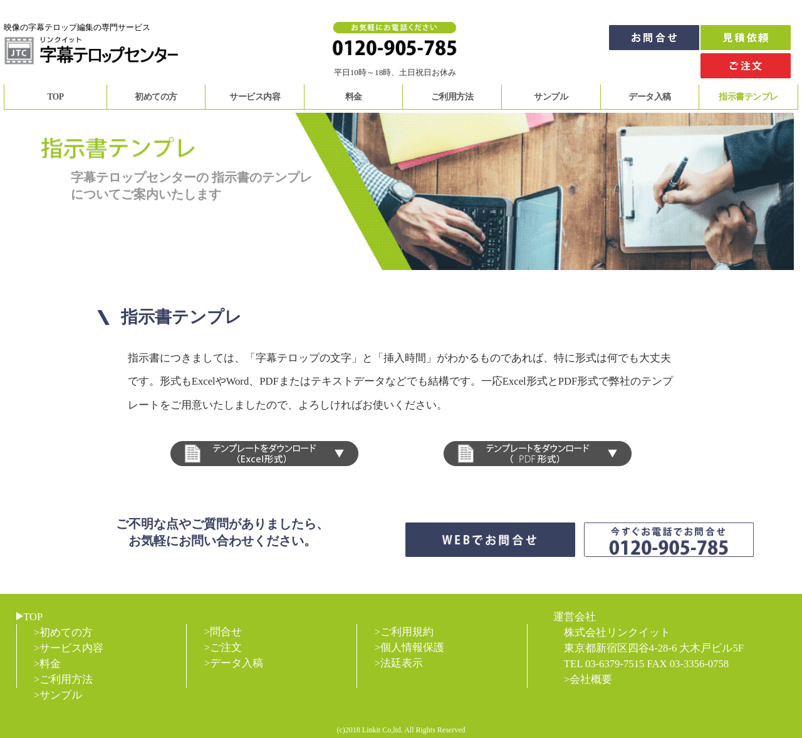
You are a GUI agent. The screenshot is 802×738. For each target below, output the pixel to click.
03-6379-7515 (614, 664)
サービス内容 (254, 96)
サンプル (551, 96)
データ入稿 (649, 96)
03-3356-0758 (699, 664)
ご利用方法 (452, 96)
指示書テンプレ (748, 96)
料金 (353, 96)
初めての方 (156, 96)
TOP (55, 96)
